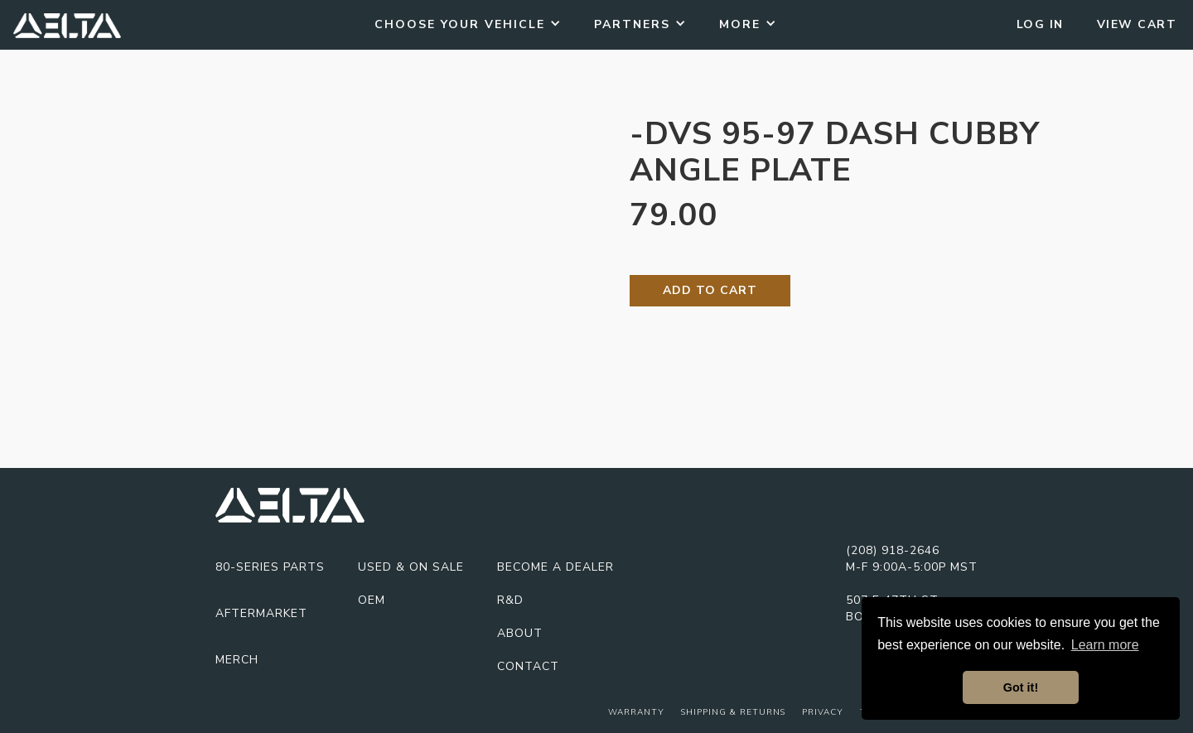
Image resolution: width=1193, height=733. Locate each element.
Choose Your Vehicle (459, 24)
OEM (371, 600)
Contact (528, 666)
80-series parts (270, 567)
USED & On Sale (411, 567)
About (520, 633)
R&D (510, 600)
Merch (236, 660)
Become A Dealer (555, 567)
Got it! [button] (1020, 687)
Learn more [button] (1105, 645)
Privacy (822, 711)
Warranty (636, 711)
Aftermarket (261, 613)
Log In (1040, 24)
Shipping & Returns (733, 711)
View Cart (1137, 24)
